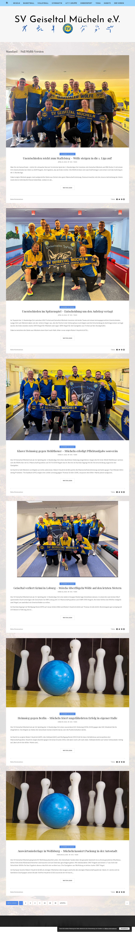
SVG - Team (73, 162)
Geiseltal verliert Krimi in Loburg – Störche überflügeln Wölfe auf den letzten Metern (68, 588)
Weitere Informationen (110, 928)
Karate (107, 3)
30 (55, 903)
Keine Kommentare (16, 199)
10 (44, 903)
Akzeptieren (124, 928)
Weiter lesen (67, 187)
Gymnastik (57, 3)
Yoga (98, 3)
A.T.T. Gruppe (71, 3)
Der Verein (119, 3)
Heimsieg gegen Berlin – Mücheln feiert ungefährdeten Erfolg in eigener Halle (67, 718)
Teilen (113, 199)
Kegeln (16, 3)
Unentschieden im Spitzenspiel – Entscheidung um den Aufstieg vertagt (67, 311)
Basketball (28, 3)
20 (50, 903)
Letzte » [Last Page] (63, 903)
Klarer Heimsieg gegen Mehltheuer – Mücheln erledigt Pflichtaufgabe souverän (67, 451)
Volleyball (43, 3)
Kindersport (86, 3)
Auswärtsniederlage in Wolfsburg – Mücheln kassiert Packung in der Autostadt (67, 851)
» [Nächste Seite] (127, 903)
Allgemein (64, 154)
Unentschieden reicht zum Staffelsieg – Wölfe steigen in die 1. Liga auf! (67, 158)
